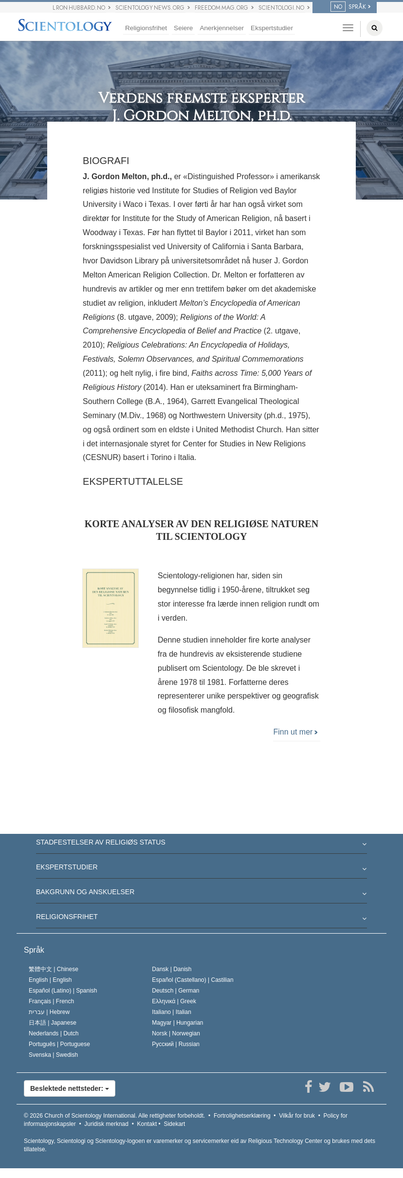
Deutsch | (175, 990)
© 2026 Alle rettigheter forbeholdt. (114, 1115)
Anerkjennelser (222, 28)
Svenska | (53, 1054)
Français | (51, 1001)
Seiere (183, 28)
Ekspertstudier (272, 28)
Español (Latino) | (63, 990)
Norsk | (176, 1033)
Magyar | (177, 1022)
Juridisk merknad (106, 1124)
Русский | (176, 1044)
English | (50, 979)
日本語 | (52, 1022)
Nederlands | (54, 1033)
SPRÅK (348, 6)
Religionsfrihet (146, 28)
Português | (59, 1044)
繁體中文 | (53, 969)
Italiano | (171, 1012)
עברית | (49, 1012)
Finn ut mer (295, 732)
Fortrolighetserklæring (242, 1115)
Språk (34, 950)
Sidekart (174, 1124)
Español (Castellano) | (192, 979)
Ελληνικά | (174, 1001)
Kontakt (147, 1124)
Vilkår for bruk (297, 1115)
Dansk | (171, 969)
